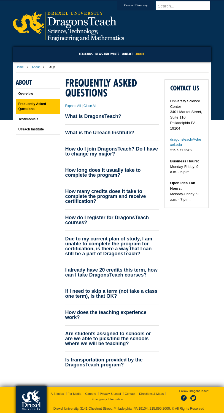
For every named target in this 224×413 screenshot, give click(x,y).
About (36, 67)
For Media (75, 393)
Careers (90, 393)
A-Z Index (57, 393)
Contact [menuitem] (127, 54)
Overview (25, 94)
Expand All (73, 106)
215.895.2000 (160, 409)
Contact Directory (141, 5)
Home (20, 67)
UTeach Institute (31, 129)
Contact (130, 393)
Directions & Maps (151, 393)
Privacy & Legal (110, 393)
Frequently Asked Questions (32, 106)
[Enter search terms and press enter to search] (186, 5)
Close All (89, 106)
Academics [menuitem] (86, 54)
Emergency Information (107, 399)
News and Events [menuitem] (107, 54)
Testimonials (28, 119)
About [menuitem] (140, 54)
